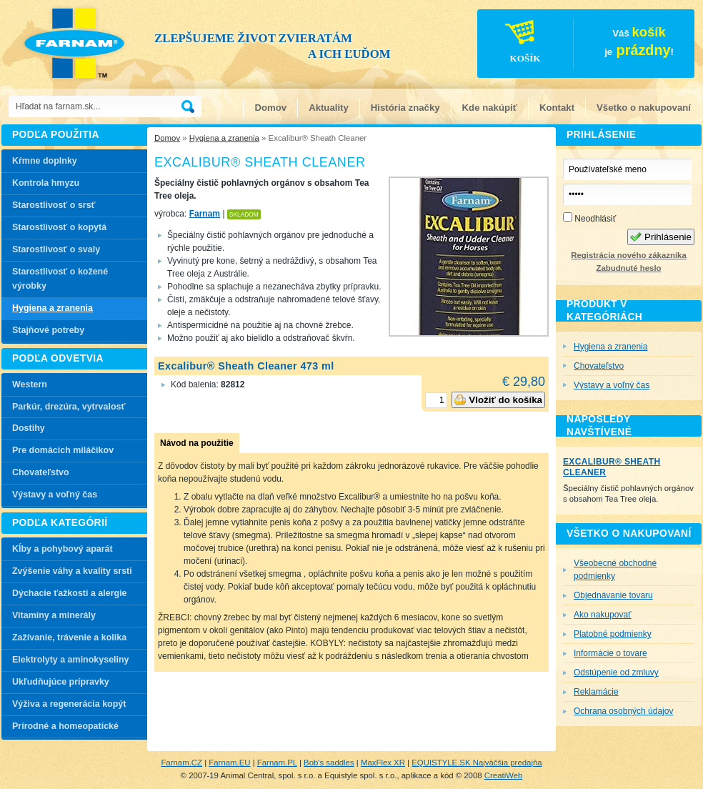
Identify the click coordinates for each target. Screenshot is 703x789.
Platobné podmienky (613, 634)
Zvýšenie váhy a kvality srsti (72, 571)
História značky (405, 107)
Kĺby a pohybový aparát (62, 549)
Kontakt (556, 107)
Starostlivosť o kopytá (59, 227)
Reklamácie (596, 692)
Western (29, 384)
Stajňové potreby (48, 330)
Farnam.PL (277, 762)
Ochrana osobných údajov (623, 711)
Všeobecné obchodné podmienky (615, 569)
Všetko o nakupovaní (644, 107)
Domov (270, 107)
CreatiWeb (503, 775)
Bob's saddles (329, 762)
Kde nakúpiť (489, 107)
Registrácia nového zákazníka (628, 255)
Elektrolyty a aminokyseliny (70, 660)
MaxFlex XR (383, 762)
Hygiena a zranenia (224, 138)
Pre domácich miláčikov (63, 450)
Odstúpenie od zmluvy (616, 673)
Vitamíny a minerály (54, 615)
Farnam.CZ (181, 762)
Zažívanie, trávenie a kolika (69, 637)
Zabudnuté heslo (628, 268)
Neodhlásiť (589, 218)
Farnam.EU (229, 762)
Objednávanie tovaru (613, 595)
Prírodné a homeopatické (65, 726)
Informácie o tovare (610, 653)
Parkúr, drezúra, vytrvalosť (68, 407)
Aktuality (329, 107)
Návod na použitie (197, 443)
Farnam (204, 214)
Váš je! (576, 45)
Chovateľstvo (40, 472)
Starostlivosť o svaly (56, 249)
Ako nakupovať (603, 615)
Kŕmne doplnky (44, 161)
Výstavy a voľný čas (54, 495)
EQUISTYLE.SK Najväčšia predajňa (477, 762)
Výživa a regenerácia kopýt (69, 704)
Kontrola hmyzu (45, 183)
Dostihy (28, 428)
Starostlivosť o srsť (54, 205)
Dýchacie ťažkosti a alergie (69, 593)
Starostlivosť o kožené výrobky (60, 279)
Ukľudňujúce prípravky (60, 682)
